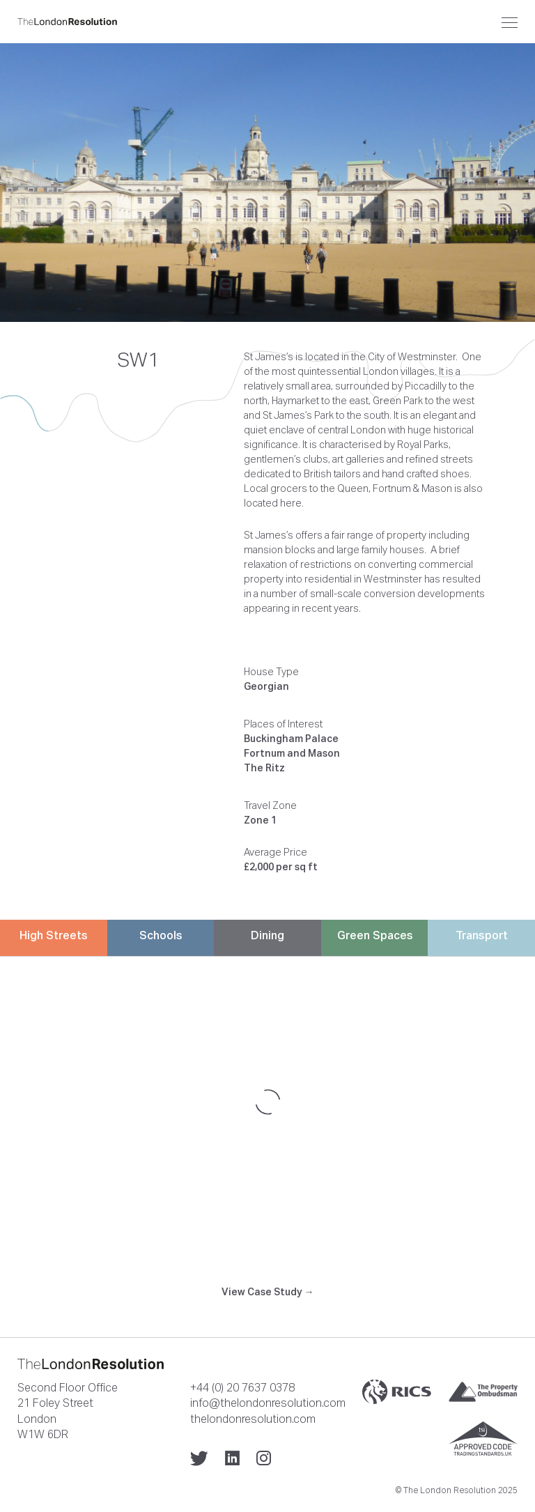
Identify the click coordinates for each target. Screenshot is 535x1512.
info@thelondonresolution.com (268, 1402)
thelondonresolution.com (253, 1418)
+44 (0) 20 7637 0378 (242, 1387)
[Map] (267, 1102)
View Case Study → (268, 1291)
